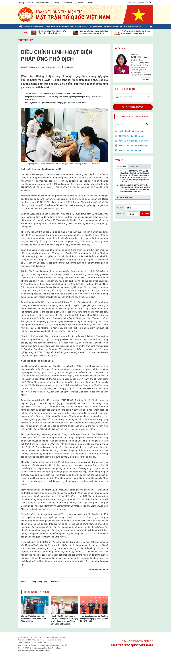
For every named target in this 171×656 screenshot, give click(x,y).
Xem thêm (146, 79)
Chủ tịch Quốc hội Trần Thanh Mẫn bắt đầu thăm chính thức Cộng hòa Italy (33, 618)
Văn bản (120, 160)
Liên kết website (125, 89)
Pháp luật (134, 166)
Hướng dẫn (121, 166)
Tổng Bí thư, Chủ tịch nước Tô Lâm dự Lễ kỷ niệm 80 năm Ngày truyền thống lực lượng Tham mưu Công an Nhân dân (64, 620)
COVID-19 (54, 581)
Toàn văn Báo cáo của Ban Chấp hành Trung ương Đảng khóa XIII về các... (93, 32)
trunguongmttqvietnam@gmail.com (48, 648)
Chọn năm (120, 214)
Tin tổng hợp (25, 40)
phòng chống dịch (39, 581)
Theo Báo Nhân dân (36, 67)
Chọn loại (119, 207)
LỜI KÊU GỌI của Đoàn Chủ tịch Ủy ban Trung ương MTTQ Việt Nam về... (135, 32)
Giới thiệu (121, 48)
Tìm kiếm (145, 214)
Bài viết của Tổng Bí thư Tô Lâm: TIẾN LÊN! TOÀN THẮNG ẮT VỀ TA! (52, 32)
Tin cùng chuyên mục (37, 592)
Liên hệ (56, 3)
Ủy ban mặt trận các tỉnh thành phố (132, 117)
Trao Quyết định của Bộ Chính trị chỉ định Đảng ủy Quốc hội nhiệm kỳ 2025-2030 (94, 618)
